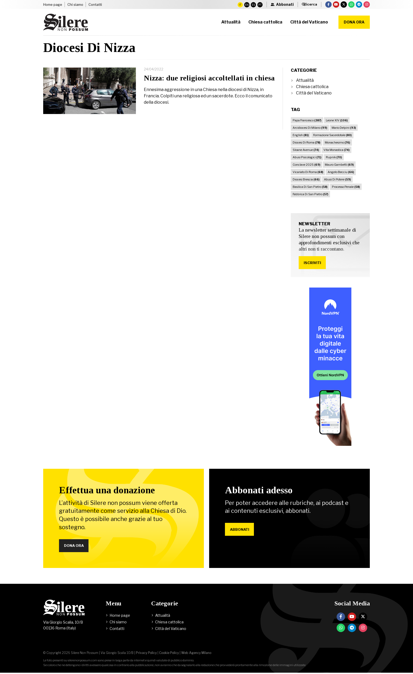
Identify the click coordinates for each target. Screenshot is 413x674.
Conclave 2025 (306, 164)
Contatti (95, 4)
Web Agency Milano (196, 654)
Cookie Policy (169, 654)
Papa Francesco (307, 120)
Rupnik (334, 157)
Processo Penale (346, 187)
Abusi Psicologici (307, 157)
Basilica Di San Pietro (310, 187)
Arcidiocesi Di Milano (310, 128)
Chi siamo (75, 4)
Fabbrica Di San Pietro (310, 194)
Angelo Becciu (341, 172)
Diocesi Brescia (306, 179)
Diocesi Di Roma (306, 142)
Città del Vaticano (314, 92)
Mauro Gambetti (339, 164)
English (301, 135)
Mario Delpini (344, 128)
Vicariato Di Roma (308, 172)
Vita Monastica (336, 150)
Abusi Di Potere (337, 179)
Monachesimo (337, 142)
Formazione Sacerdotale (332, 135)
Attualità (305, 80)
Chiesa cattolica (312, 86)
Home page (52, 4)
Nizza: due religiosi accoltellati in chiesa (209, 78)
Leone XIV (337, 120)
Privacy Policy (146, 654)
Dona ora (354, 22)
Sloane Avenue (306, 150)
